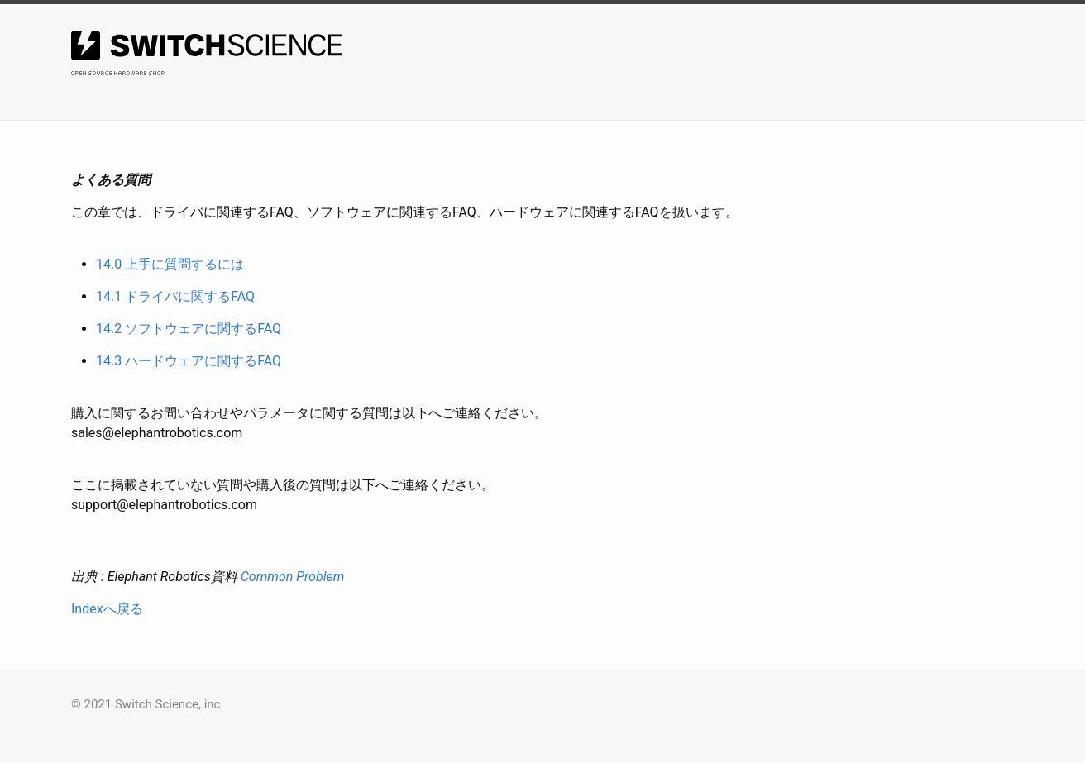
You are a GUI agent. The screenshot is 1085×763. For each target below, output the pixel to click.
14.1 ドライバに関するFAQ (175, 296)
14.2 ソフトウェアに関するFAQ (188, 328)
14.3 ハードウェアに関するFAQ (188, 361)
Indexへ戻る (107, 609)
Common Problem (293, 576)
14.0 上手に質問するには (170, 264)
